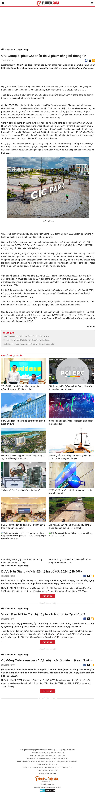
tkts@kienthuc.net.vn (50, 770)
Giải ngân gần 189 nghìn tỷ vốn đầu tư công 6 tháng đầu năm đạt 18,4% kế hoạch (70, 526)
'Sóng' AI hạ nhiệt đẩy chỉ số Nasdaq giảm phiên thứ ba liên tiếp (71, 422)
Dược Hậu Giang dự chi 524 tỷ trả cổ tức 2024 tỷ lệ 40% (26, 336)
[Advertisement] (47, 26)
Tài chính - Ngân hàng (17, 49)
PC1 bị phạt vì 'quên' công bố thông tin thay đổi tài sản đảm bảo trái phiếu (70, 387)
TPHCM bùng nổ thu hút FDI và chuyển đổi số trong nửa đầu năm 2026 (70, 561)
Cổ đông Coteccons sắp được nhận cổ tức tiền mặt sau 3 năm (29, 344)
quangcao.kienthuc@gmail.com (50, 787)
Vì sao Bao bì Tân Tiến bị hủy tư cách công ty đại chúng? (27, 340)
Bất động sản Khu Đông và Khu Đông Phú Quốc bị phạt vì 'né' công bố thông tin (71, 457)
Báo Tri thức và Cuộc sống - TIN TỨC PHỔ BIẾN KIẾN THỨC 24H (47, 3)
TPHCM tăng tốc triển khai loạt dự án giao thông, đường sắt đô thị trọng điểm (20, 387)
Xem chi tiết (47, 596)
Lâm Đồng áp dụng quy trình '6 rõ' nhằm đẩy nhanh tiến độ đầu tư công (21, 561)
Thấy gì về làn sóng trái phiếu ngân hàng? (20, 490)
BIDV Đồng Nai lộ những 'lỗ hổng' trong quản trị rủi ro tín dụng (23, 422)
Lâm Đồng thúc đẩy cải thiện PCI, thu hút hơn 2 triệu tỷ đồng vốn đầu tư (23, 526)
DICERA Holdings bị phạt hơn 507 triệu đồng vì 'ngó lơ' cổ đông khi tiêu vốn (23, 457)
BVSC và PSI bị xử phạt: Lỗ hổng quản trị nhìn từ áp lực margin (70, 491)
